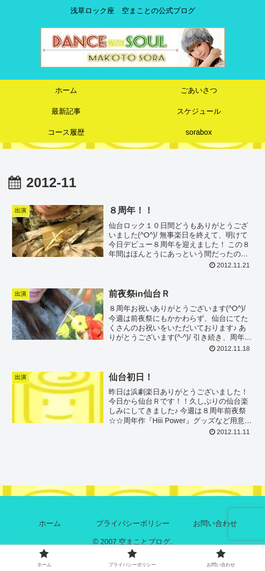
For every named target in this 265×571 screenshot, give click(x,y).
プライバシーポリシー (132, 523)
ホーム (50, 523)
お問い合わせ (215, 523)
